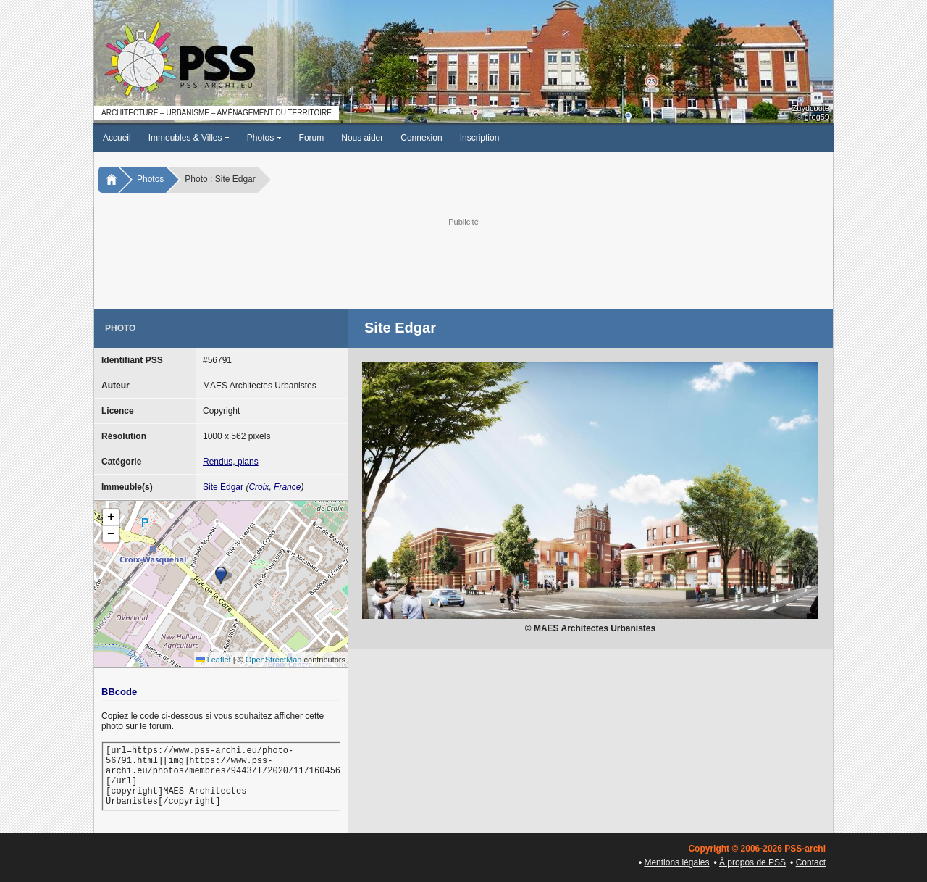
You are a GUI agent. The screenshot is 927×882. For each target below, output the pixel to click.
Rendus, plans (231, 462)
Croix (258, 487)
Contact (811, 862)
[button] (221, 575)
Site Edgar (223, 487)
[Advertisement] (463, 261)
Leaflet (213, 659)
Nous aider (362, 138)
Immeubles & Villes (189, 138)
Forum (311, 138)
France (287, 487)
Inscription (480, 138)
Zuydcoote (810, 108)
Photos (264, 138)
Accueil (117, 138)
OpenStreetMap (274, 659)
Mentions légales (676, 862)
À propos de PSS (752, 862)
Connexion (421, 138)
